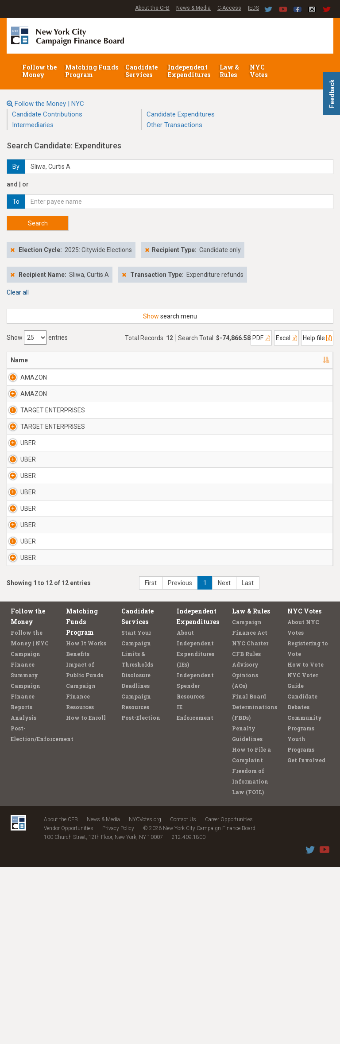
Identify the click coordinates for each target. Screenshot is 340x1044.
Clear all (18, 292)
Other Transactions (174, 125)
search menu (170, 316)
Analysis (23, 894)
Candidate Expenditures (181, 114)
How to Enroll (86, 894)
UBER (28, 478)
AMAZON (33, 377)
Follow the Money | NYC (49, 104)
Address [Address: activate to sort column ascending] (80, 360)
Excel (286, 338)
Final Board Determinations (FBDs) (254, 884)
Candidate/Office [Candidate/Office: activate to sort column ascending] (135, 360)
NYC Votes (259, 71)
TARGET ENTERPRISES (40, 432)
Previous (180, 760)
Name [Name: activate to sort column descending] (19, 360)
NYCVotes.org (145, 997)
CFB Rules (246, 830)
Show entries (37, 337)
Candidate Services (141, 71)
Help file (317, 338)
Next (224, 760)
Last (248, 760)
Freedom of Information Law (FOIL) (250, 958)
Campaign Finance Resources (81, 873)
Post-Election (140, 894)
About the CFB (152, 8)
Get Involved (306, 937)
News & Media (193, 8)
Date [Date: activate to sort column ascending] (184, 360)
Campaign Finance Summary (25, 841)
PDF (261, 338)
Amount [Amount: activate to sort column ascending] (229, 360)
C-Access (229, 8)
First (151, 760)
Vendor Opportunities (68, 1005)
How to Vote (305, 841)
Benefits (77, 830)
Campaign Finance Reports (25, 873)
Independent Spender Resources (195, 863)
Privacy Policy (118, 1005)
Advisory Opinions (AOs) (245, 852)
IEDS (253, 8)
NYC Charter (250, 820)
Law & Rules (229, 71)
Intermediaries (33, 125)
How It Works (86, 820)
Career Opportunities (229, 997)
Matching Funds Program (91, 71)
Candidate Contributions (47, 114)
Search (38, 223)
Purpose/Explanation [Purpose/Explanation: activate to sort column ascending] (289, 360)
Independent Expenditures (190, 71)
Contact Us (183, 997)
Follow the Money (39, 71)
